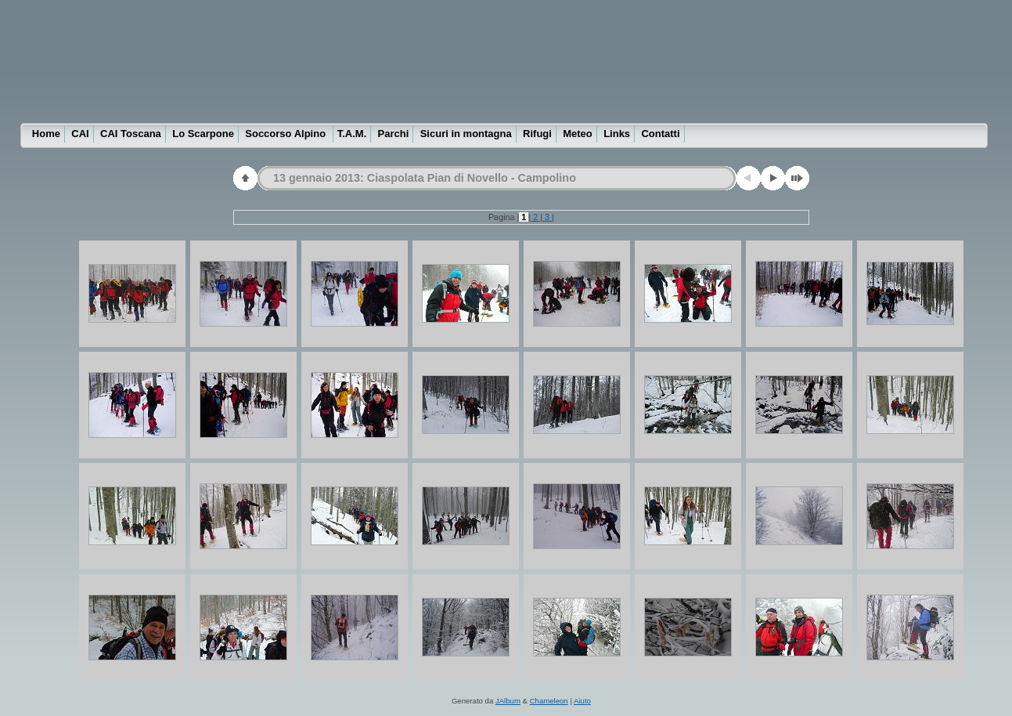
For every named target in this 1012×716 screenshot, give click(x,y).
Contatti (660, 133)
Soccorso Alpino (286, 133)
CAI (79, 133)
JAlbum (507, 700)
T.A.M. (352, 133)
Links (616, 133)
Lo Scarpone (203, 133)
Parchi (393, 133)
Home (46, 133)
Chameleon (549, 700)
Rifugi (537, 133)
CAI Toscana (130, 133)
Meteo (577, 133)
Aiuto (582, 700)
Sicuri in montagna (466, 133)
